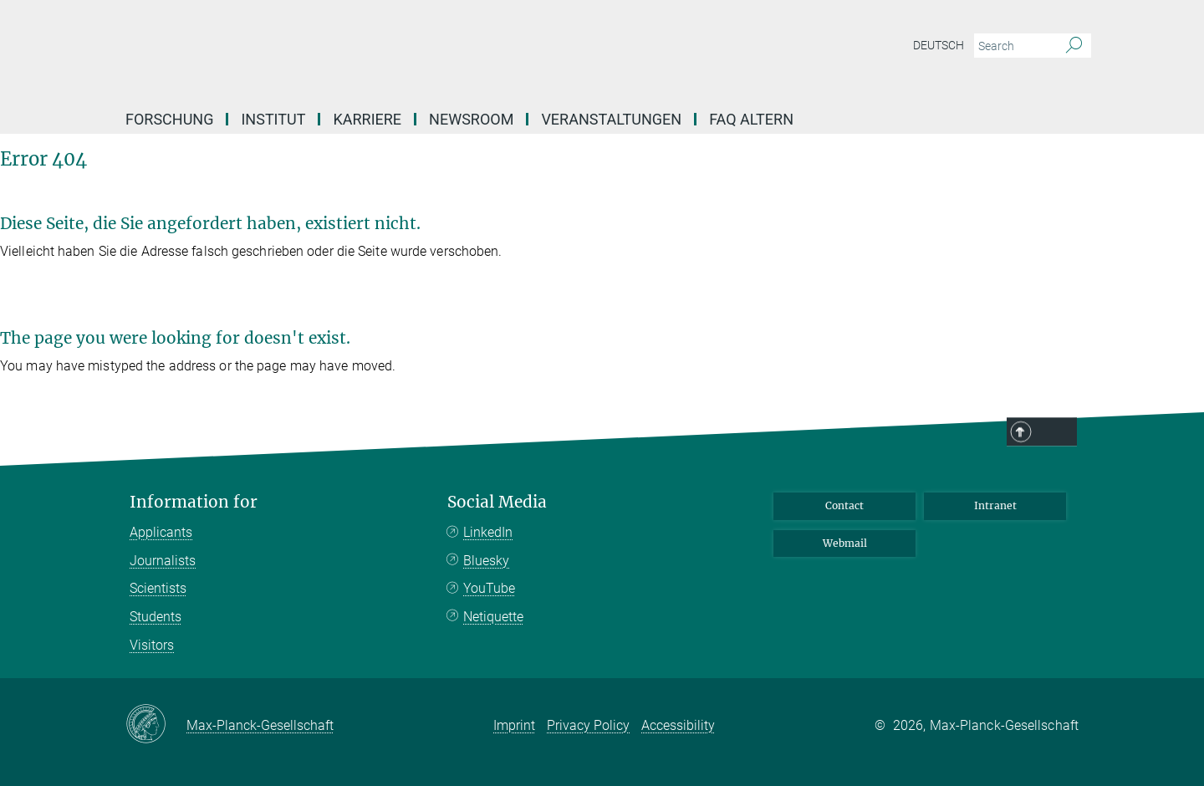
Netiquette (493, 617)
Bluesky (486, 561)
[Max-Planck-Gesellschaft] (155, 725)
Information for (194, 502)
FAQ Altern (751, 119)
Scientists (158, 588)
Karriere (367, 119)
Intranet (995, 505)
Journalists (163, 561)
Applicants (161, 532)
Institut (273, 119)
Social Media (497, 502)
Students (155, 617)
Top (1055, 432)
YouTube (489, 588)
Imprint (514, 725)
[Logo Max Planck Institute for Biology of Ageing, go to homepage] (438, 50)
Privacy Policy (588, 725)
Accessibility (678, 725)
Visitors (152, 645)
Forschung (169, 119)
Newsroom (471, 119)
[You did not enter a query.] (1014, 46)
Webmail (845, 543)
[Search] (1074, 46)
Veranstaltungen (611, 119)
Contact (844, 505)
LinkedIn (488, 532)
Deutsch (938, 45)
